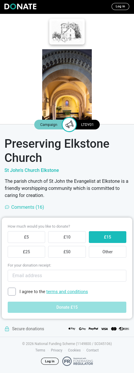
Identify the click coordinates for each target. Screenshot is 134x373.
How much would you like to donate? (39, 226)
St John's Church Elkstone (31, 170)
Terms (40, 350)
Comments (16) (24, 207)
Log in (120, 6)
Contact (92, 350)
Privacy (56, 350)
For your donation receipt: (29, 265)
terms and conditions (67, 291)
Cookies (74, 350)
